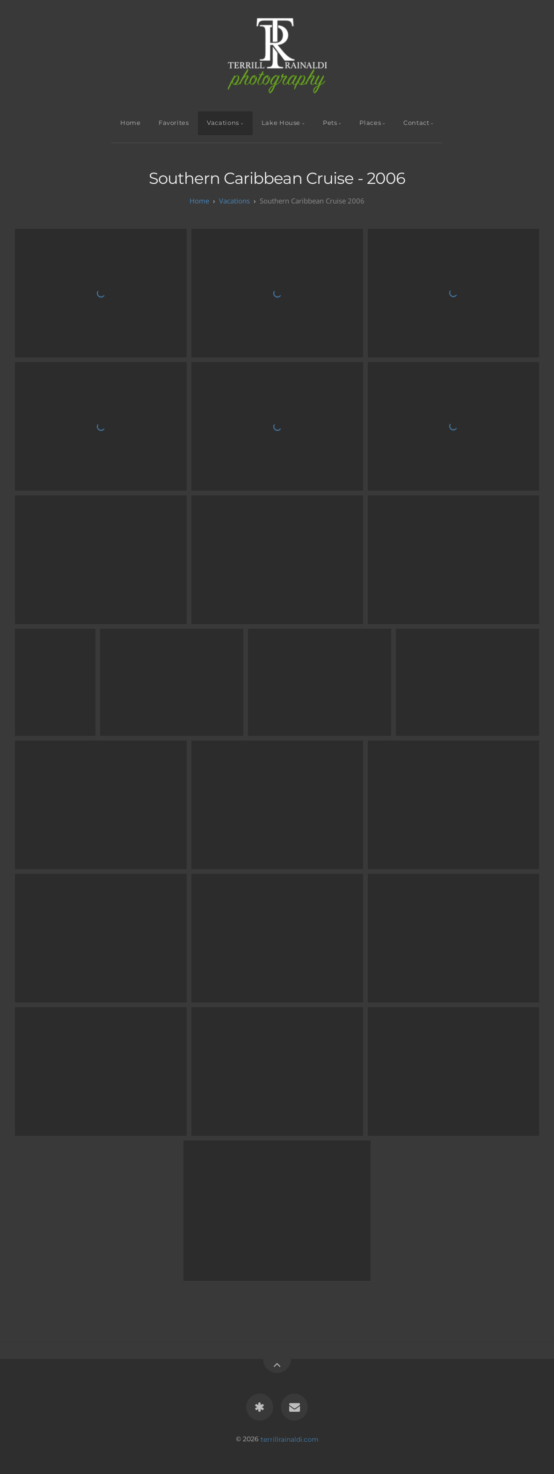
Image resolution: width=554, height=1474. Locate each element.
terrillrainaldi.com (290, 1439)
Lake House (281, 122)
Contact (416, 122)
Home (130, 122)
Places (370, 122)
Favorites (174, 122)
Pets (330, 122)
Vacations (223, 122)
